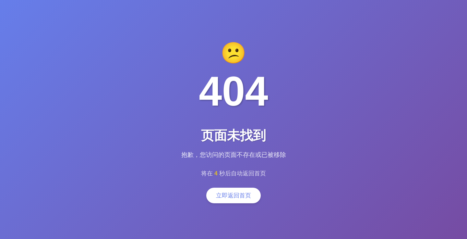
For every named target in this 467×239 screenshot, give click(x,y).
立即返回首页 (233, 195)
